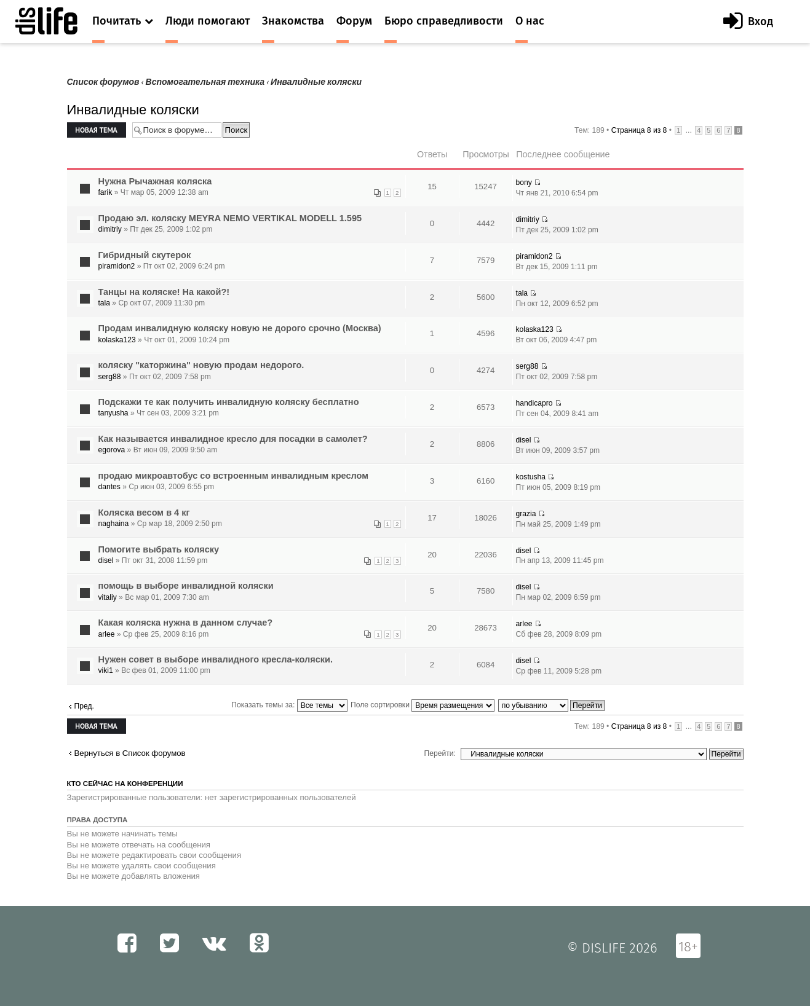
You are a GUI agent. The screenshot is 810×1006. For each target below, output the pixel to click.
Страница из (639, 130)
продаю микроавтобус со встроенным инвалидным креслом (233, 476)
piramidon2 (116, 266)
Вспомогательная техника (205, 82)
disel (523, 440)
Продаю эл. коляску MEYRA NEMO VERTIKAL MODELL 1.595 (230, 218)
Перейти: (440, 753)
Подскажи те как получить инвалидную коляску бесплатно (228, 402)
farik (105, 192)
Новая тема (96, 130)
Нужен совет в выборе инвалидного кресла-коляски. (215, 659)
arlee (106, 634)
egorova (111, 450)
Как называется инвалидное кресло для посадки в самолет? (233, 439)
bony (524, 182)
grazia (526, 513)
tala (104, 303)
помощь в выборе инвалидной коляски (186, 586)
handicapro (534, 403)
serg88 (109, 376)
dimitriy (110, 229)
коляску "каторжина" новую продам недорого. (201, 365)
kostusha (531, 477)
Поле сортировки (422, 705)
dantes (109, 486)
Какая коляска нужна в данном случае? (185, 622)
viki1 (105, 670)
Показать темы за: (289, 705)
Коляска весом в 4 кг (144, 512)
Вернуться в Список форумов (130, 753)
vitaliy (107, 597)
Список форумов (103, 82)
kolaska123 (117, 340)
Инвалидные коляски (316, 82)
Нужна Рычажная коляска (155, 181)
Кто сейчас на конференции (125, 783)
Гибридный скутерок (144, 255)
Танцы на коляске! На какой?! (164, 292)
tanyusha (113, 413)
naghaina (113, 523)
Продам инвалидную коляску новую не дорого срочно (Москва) (239, 328)
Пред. (84, 706)
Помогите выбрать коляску (159, 549)
